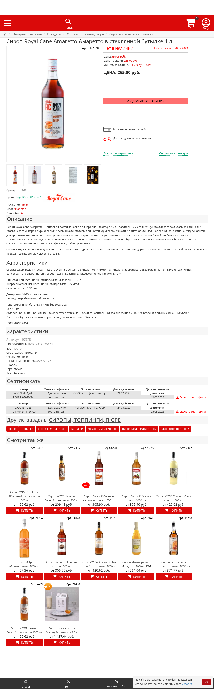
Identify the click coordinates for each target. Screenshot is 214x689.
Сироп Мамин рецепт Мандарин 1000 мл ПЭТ (136, 564)
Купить (24, 510)
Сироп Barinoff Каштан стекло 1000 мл (136, 498)
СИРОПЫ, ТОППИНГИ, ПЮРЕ (85, 419)
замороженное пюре (175, 429)
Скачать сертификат (191, 397)
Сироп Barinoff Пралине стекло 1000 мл (61, 564)
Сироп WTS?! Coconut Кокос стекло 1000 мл (173, 498)
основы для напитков (52, 429)
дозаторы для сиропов (102, 429)
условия (187, 684)
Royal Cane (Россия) (28, 197)
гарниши (77, 429)
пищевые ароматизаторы (139, 429)
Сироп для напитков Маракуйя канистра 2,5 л (61, 630)
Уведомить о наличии (146, 101)
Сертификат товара (173, 153)
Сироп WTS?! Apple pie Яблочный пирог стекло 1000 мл (24, 496)
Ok (206, 682)
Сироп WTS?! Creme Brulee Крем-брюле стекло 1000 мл (99, 564)
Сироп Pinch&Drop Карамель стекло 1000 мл (174, 564)
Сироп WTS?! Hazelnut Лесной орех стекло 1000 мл (24, 630)
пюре (12, 429)
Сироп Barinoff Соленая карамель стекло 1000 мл (99, 498)
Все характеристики (118, 153)
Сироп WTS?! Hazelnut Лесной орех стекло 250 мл (62, 498)
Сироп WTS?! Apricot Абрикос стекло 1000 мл (24, 564)
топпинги (26, 429)
